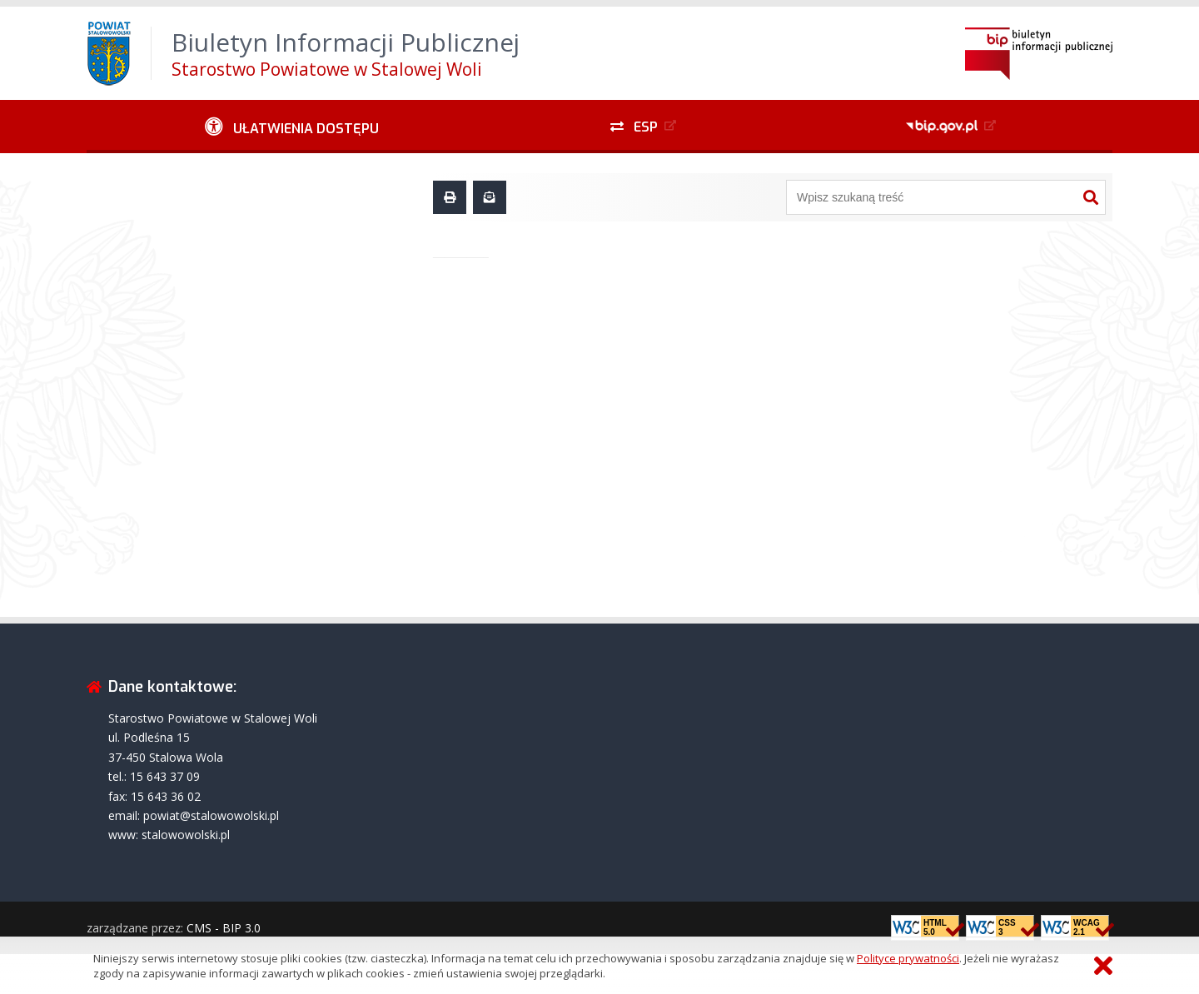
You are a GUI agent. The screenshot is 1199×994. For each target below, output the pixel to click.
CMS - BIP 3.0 (224, 928)
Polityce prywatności (908, 958)
